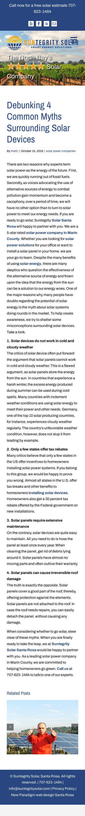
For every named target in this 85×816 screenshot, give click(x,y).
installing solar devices (48, 493)
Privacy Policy (63, 788)
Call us (62, 669)
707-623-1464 (50, 782)
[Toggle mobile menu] (74, 40)
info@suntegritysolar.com (29, 788)
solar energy (30, 264)
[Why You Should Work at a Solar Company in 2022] (42, 702)
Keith (14, 151)
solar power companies (61, 151)
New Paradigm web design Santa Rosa (42, 795)
